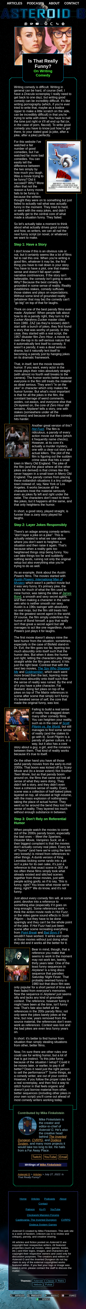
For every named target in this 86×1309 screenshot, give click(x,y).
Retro (61, 1280)
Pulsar (48, 1284)
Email (63, 1157)
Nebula (38, 1284)
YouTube (50, 1157)
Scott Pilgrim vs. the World (50, 724)
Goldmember (34, 672)
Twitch (36, 1157)
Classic (50, 1280)
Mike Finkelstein (50, 1164)
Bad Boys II (52, 932)
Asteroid (38, 1280)
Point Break (29, 932)
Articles (37, 1174)
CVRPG (37, 1140)
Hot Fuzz (38, 429)
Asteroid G (24, 1174)
